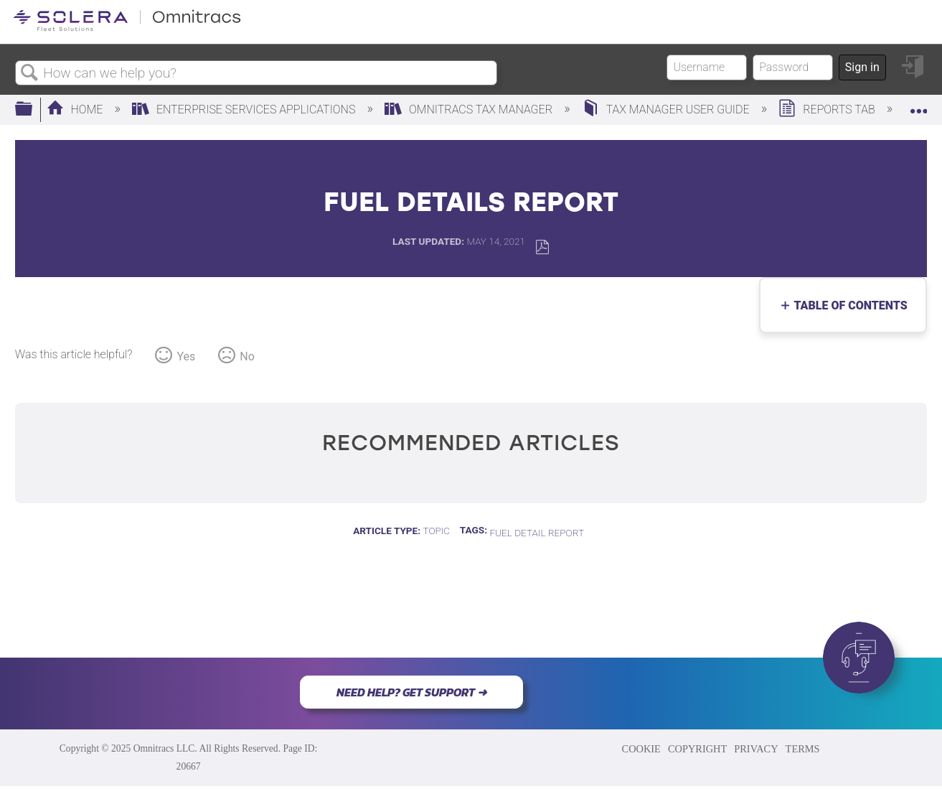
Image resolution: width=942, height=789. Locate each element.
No (247, 356)
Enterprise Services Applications (245, 109)
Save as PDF (542, 247)
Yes (185, 356)
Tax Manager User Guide (667, 109)
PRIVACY (756, 749)
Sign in (862, 67)
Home (76, 109)
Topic (436, 530)
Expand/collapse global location (918, 105)
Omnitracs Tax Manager (470, 109)
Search (29, 73)
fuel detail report (536, 532)
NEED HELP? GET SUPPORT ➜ (411, 692)
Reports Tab (827, 109)
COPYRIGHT (697, 749)
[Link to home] (127, 28)
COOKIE (641, 749)
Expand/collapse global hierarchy (33, 110)
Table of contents (846, 305)
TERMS (803, 749)
